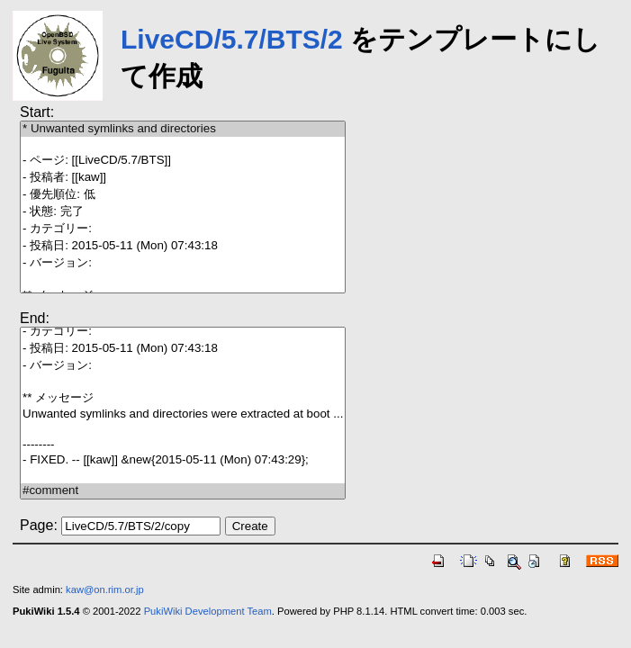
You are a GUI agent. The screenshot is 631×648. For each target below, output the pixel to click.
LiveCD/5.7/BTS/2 (232, 39)
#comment (183, 491)
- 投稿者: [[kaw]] (183, 177)
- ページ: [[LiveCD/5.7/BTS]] (183, 160)
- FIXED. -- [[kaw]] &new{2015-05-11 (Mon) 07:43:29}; (183, 460)
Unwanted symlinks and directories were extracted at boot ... (183, 414)
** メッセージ (183, 398)
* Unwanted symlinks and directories (183, 129)
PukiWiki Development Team (208, 611)
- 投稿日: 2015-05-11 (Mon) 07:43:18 (183, 246)
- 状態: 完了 (183, 211)
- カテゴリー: (183, 229)
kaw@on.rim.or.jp (105, 589)
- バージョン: (183, 263)
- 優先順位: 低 (183, 194)
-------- (183, 445)
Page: (39, 525)
